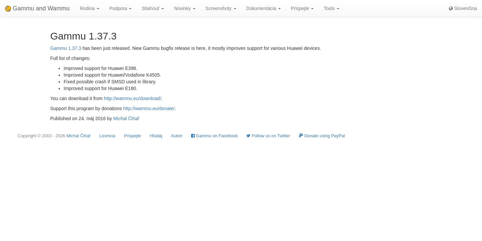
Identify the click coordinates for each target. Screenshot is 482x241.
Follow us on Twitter (268, 135)
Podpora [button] (120, 8)
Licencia (107, 135)
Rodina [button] (89, 8)
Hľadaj (156, 135)
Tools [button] (331, 8)
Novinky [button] (184, 8)
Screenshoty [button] (221, 8)
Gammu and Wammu (37, 8)
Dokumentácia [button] (263, 8)
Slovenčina (463, 8)
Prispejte (132, 135)
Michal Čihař (126, 118)
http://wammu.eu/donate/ (149, 108)
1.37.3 (74, 48)
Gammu (58, 48)
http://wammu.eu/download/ (132, 98)
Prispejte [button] (302, 8)
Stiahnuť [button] (153, 8)
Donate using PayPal (322, 135)
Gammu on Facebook (214, 135)
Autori (176, 135)
